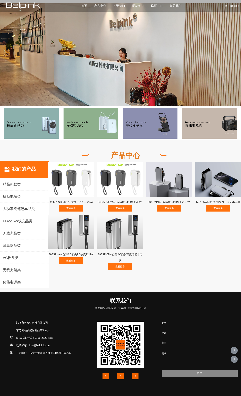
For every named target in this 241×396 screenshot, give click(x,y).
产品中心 (100, 5)
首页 (84, 5)
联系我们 (176, 5)
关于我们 (119, 5)
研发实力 (138, 5)
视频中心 (157, 5)
